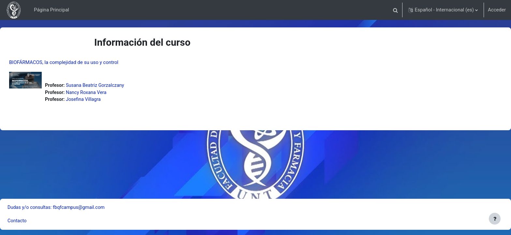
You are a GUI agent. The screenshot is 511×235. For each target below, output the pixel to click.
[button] (395, 10)
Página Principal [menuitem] (51, 10)
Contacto (33, 221)
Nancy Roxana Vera (103, 93)
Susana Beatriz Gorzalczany (112, 85)
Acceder (497, 10)
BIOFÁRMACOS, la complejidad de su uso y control (79, 62)
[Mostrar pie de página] (495, 219)
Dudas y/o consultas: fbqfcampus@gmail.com (73, 207)
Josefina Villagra (100, 100)
